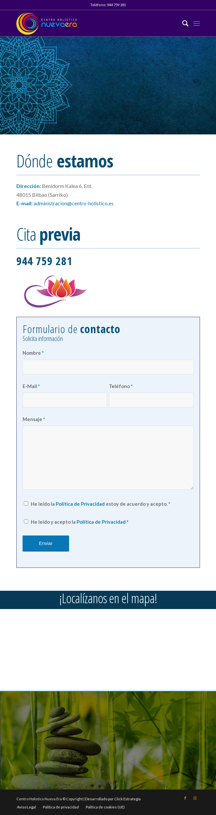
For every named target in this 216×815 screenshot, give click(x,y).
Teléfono (121, 386)
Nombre (33, 353)
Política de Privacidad (80, 504)
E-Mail (31, 386)
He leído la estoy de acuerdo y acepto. (100, 504)
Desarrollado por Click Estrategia (113, 799)
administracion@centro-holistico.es (74, 203)
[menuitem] (182, 23)
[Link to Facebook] (185, 798)
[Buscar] (182, 23)
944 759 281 (116, 5)
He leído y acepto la (79, 522)
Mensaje (34, 419)
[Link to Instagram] (195, 798)
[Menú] (196, 23)
